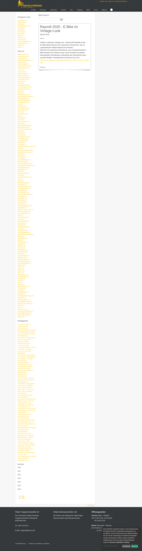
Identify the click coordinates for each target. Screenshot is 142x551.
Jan (23, 496)
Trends (19, 458)
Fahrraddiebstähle (22, 332)
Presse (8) (21, 119)
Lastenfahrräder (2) (24, 77)
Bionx (33, 334)
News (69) (20, 34)
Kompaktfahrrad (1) (24, 160)
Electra (19, 339)
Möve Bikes (20, 460)
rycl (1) (19, 179)
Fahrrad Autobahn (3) (24, 163)
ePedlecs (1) (21, 288)
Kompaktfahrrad (31, 357)
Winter (28, 343)
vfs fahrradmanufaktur (23, 347)
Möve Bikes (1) (22, 110)
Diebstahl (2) (21, 225)
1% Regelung (30, 435)
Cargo (29, 403)
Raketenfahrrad (22, 424)
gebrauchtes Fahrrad (23, 450)
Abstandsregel (21, 410)
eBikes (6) (20, 317)
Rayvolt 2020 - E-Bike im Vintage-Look (59, 29)
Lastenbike (25, 334)
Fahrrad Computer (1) (24, 303)
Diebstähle (32, 332)
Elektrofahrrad (21, 405)
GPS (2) (20, 148)
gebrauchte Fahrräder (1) (26, 96)
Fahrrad (33, 347)
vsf (33, 422)
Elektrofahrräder (22, 336)
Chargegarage (30, 383)
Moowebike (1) (22, 250)
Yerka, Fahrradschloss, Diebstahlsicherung (24, 415)
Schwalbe (28, 351)
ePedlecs (26, 341)
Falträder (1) (21, 117)
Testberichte (27, 324)
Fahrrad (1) (21, 28)
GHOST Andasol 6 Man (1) (26, 146)
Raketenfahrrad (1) (23, 137)
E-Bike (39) (21, 133)
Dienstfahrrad (21, 330)
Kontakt (102, 1)
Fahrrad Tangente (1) (24, 129)
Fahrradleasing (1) (23, 167)
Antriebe (28, 330)
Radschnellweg (22, 422)
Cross (96, 10)
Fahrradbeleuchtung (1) (25, 296)
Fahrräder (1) (21, 185)
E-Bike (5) (20, 24)
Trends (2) (20, 284)
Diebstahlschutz (22, 374)
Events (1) (20, 219)
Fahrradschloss (22, 359)
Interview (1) (21, 135)
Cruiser (24, 454)
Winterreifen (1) (22, 242)
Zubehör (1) (21, 37)
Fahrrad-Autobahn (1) (24, 186)
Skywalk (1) (21, 278)
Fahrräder (30, 359)
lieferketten (28, 447)
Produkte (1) (21, 32)
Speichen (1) (21, 298)
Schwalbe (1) (21, 200)
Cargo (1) (20, 181)
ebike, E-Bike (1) (23, 75)
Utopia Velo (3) (22, 58)
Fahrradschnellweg (23, 439)
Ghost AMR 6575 (22, 337)
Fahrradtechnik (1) (23, 68)
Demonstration (26, 339)
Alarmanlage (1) (22, 64)
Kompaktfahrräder (30, 399)
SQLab (19, 426)
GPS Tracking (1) (23, 121)
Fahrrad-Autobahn (26, 387)
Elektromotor (29, 449)
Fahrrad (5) (21, 156)
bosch (19, 403)
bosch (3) (20, 131)
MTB (88, 10)
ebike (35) (20, 269)
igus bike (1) (21, 204)
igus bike (24, 403)
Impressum (111, 1)
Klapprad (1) (21, 265)
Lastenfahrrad (21, 376)
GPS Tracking (21, 357)
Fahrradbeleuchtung (23, 355)
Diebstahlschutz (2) (24, 94)
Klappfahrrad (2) (23, 292)
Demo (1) (20, 112)
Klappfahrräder (21, 372)
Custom (63, 10)
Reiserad (43, 10)
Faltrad (33, 330)
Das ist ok (135, 546)
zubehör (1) (21, 244)
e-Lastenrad (21, 345)
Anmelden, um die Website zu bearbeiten (38, 543)
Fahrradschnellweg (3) (25, 311)
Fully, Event (25, 458)
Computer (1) (21, 144)
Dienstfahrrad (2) (23, 221)
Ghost (19, 360)
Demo (23, 418)
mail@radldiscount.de (27, 530)
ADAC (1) (20, 45)
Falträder (30, 437)
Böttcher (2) (21, 246)
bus (30, 439)
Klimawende (21, 399)
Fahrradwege (32, 428)
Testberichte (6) (22, 230)
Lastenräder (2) (22, 114)
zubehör (32, 355)
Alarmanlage (21, 382)
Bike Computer (31, 410)
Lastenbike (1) (22, 202)
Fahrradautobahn (22, 397)
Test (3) (20, 35)
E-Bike (33, 10)
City (71, 10)
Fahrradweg (29, 385)
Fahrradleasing (21, 366)
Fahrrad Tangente (22, 443)
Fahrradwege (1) (23, 276)
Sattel (28, 441)
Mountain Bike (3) (23, 173)
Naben (27, 345)
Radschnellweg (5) (23, 100)
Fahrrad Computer (30, 445)
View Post (91, 505)
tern (30, 334)
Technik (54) (21, 22)
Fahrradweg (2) (22, 252)
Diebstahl (30, 424)
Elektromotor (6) (22, 54)
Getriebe (20, 341)
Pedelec (24, 360)
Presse (19, 351)
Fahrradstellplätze (22, 395)
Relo (26, 460)
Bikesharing (26, 406)
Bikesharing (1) (22, 162)
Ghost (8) (20, 175)
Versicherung (28, 349)
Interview (20, 370)
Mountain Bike (21, 380)
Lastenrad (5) (22, 190)
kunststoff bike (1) (23, 213)
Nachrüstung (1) (22, 73)
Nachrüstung (21, 435)
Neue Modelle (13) (23, 26)
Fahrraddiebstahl (22, 428)
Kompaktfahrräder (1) (24, 301)
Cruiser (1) (21, 290)
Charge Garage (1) (23, 89)
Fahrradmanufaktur (23, 429)
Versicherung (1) (23, 217)
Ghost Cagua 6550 (23, 456)
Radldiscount (22, 543)
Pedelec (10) (21, 62)
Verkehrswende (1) (23, 227)
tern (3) (19, 307)
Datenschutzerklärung (121, 1)
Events (32, 389)
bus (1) (19, 116)
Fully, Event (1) (22, 309)
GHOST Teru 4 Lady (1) (25, 209)
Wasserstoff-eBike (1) (24, 125)
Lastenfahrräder (22, 433)
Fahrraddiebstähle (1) (24, 313)
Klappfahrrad (21, 353)
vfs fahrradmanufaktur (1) (26, 165)
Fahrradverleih (21, 408)
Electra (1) (21, 253)
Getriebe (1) (21, 294)
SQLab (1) (21, 271)
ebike (19, 437)
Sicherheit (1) (22, 20)
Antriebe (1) (21, 106)
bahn (18, 387)
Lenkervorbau (21, 441)
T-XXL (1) (20, 70)
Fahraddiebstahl (28, 370)
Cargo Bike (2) (22, 238)
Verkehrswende (22, 412)
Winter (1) (20, 93)
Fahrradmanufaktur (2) (25, 60)
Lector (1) (20, 229)
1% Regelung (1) (23, 139)
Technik (31, 378)
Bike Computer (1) (23, 286)
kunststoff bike (21, 343)
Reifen (30, 395)
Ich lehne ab (126, 546)
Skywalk (30, 401)
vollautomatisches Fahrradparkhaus (22, 327)
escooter (20, 324)
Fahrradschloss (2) (23, 188)
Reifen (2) (20, 305)
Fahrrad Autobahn (22, 378)
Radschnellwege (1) (24, 41)
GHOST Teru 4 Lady (23, 389)
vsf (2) (19, 282)
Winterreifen (31, 337)
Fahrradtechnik (21, 393)
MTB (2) (20, 240)
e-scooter (25, 401)
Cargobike (20, 452)
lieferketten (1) (22, 198)
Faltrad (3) (21, 142)
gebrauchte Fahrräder (23, 368)
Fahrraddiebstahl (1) (24, 263)
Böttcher (33, 420)
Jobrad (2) (20, 123)
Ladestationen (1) (23, 255)
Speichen (25, 437)
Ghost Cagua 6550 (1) (25, 194)
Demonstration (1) (23, 299)
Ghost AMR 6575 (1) (24, 66)
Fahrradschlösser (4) (24, 177)
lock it (19, 418)
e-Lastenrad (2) (22, 140)
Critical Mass (21, 385)
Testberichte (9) (22, 43)
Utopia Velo (30, 405)
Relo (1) (20, 104)
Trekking (80, 10)
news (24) (20, 83)
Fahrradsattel (30, 380)
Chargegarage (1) (23, 102)
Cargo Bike (20, 445)
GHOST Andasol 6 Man (24, 364)
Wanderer (30, 366)
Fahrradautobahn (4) (24, 87)
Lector (19, 334)
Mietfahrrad (20, 420)
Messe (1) (20, 236)
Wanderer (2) (21, 223)
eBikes (19, 401)
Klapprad (27, 420)
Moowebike (32, 456)
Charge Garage (31, 408)
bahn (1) (20, 215)
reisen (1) (20, 267)
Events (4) (20, 30)
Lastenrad (53, 10)
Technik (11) (21, 72)
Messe (29, 433)
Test (23, 351)
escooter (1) (21, 81)
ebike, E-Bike (21, 391)
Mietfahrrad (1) (22, 257)
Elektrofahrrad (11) (23, 127)
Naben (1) (20, 154)
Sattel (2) (20, 171)
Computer (25, 426)
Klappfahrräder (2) (23, 85)
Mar (23, 498)
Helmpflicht (20, 449)
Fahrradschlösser (23, 362)
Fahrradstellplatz (22, 431)
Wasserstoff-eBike (29, 452)
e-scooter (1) (21, 158)
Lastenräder (21, 447)
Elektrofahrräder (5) (24, 315)
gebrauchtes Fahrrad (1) (25, 234)
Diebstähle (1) (22, 208)
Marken (104, 10)
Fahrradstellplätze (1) (24, 206)
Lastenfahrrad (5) (23, 79)
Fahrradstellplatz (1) (24, 211)
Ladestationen (21, 383)
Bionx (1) (20, 91)
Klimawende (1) (22, 275)
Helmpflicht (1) (22, 169)
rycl (18, 349)
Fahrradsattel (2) (23, 98)
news (27, 418)
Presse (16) (21, 39)
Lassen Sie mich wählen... (111, 546)
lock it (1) (20, 273)
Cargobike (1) (22, 196)
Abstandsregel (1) (23, 183)
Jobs (106, 1)
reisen (29, 422)
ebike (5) (20, 47)
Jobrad (22, 349)
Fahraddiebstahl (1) (24, 232)
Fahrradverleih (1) (23, 108)
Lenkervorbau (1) (23, 56)
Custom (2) (21, 248)
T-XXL (19, 454)
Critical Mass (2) (23, 192)
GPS (34, 424)
